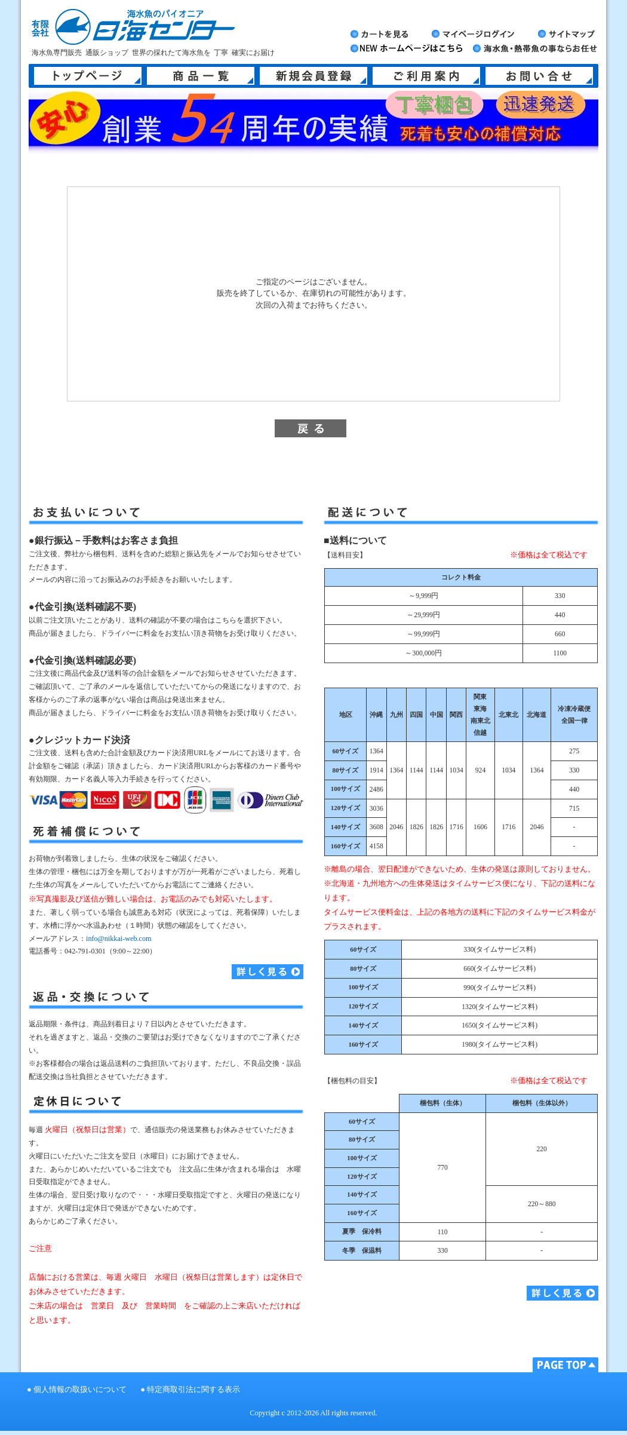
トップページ (88, 76)
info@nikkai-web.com (118, 938)
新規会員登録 (313, 76)
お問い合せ (539, 76)
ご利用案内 (426, 76)
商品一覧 (200, 76)
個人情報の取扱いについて (80, 1389)
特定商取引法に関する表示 (193, 1389)
